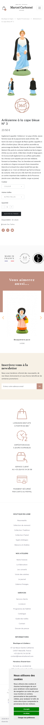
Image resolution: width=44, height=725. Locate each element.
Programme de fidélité (22, 609)
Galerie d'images (21, 584)
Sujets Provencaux (23, 19)
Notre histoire (22, 560)
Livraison (22, 604)
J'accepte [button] (26, 709)
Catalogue (22, 614)
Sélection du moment (22, 525)
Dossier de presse (22, 628)
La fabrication (21, 565)
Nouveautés (22, 520)
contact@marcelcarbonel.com (22, 656)
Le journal (22, 579)
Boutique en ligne (7, 19)
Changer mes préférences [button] (26, 717)
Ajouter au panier (11, 214)
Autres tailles (6, 192)
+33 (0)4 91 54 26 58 (23, 469)
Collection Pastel (22, 535)
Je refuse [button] (26, 713)
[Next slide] (40, 317)
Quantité (5, 203)
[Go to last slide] (3, 317)
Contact (22, 623)
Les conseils (22, 569)
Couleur (4, 182)
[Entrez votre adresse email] (19, 386)
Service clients (22, 599)
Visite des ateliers (22, 574)
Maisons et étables (22, 545)
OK (40, 386)
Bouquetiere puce (22, 340)
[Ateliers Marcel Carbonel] (21, 7)
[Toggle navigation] (39, 8)
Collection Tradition (22, 530)
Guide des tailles (8, 224)
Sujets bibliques (22, 540)
